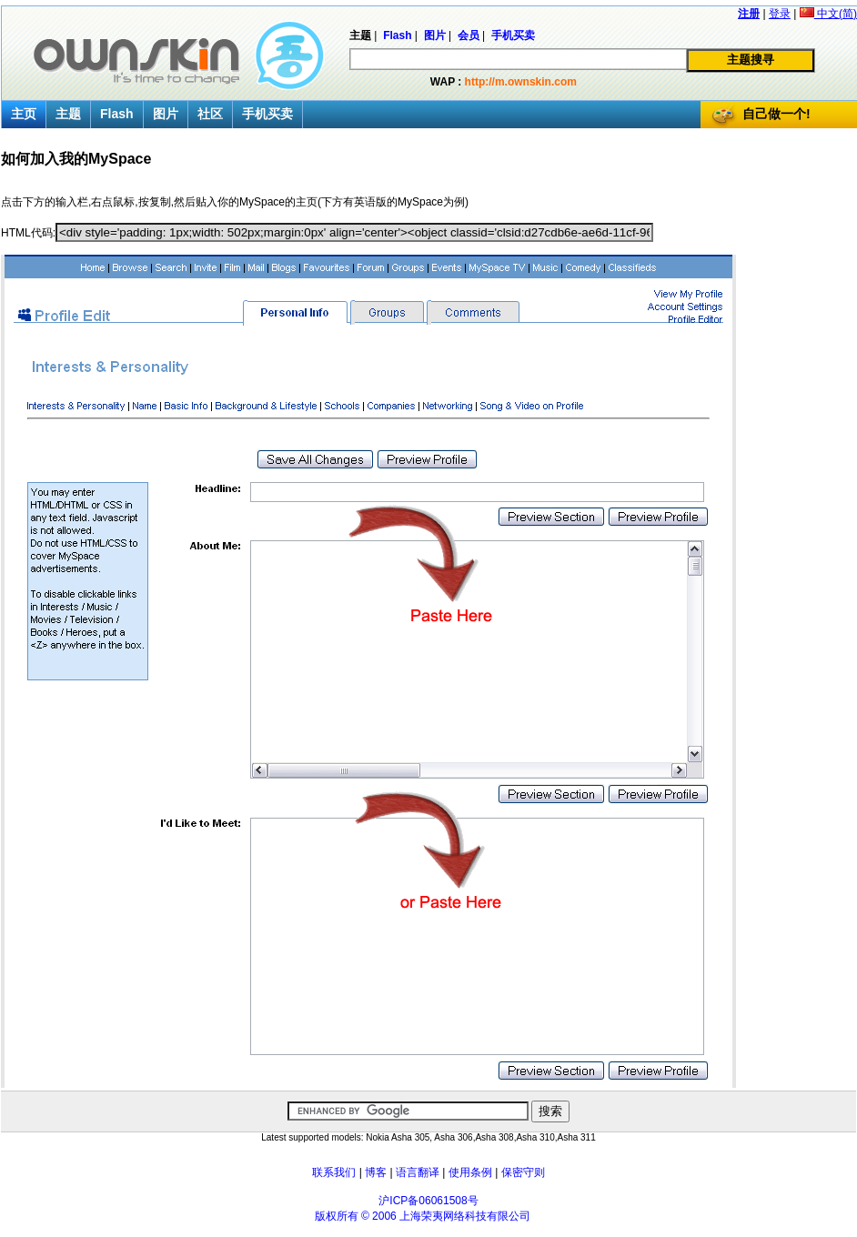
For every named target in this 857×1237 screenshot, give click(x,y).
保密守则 (523, 1172)
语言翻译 (417, 1172)
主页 (23, 113)
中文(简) (828, 13)
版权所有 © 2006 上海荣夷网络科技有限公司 (423, 1216)
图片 (165, 113)
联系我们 (334, 1172)
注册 (749, 13)
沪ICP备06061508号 (428, 1200)
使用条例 (470, 1172)
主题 (68, 113)
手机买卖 (267, 113)
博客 (376, 1172)
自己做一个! (776, 113)
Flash (117, 113)
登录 (780, 13)
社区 (210, 113)
